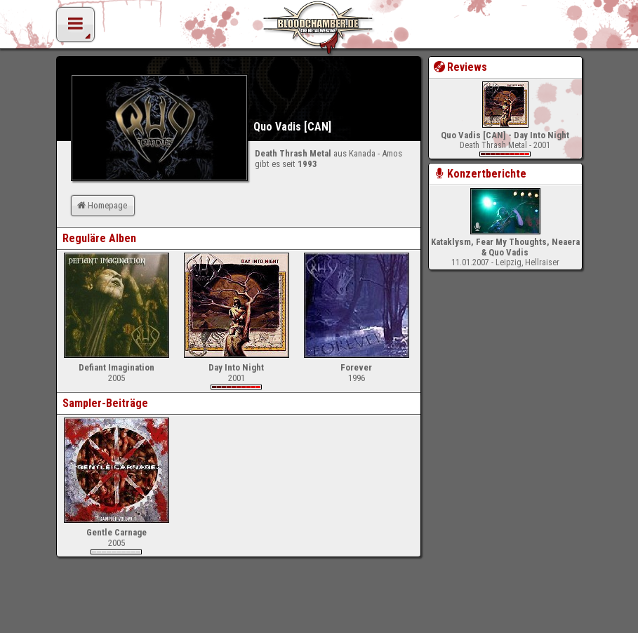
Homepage (101, 205)
